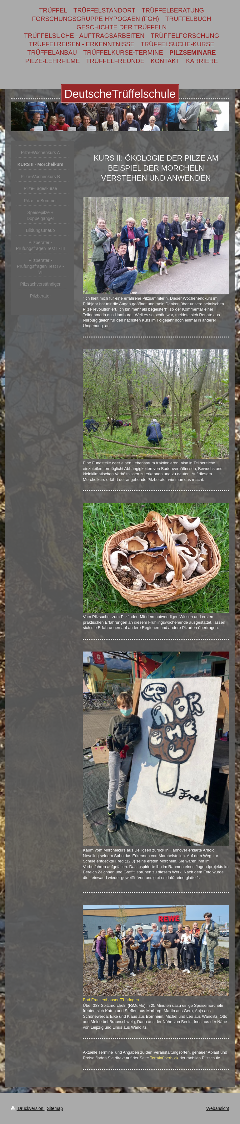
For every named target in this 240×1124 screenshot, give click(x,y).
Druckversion (27, 1108)
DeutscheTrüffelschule (120, 93)
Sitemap (55, 1108)
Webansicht (217, 1108)
